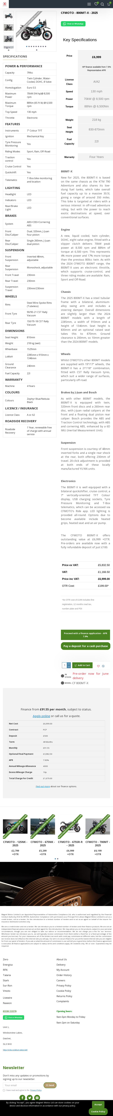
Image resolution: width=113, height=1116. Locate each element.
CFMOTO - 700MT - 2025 (97, 853)
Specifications (15, 56)
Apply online (41, 716)
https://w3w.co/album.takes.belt (15, 1050)
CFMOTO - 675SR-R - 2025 (70, 853)
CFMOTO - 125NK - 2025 (15, 853)
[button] (26, 46)
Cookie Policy (98, 1111)
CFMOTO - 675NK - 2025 (43, 853)
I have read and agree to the (22, 1090)
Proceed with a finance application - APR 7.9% (85, 635)
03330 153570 (9, 1011)
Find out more (43, 786)
